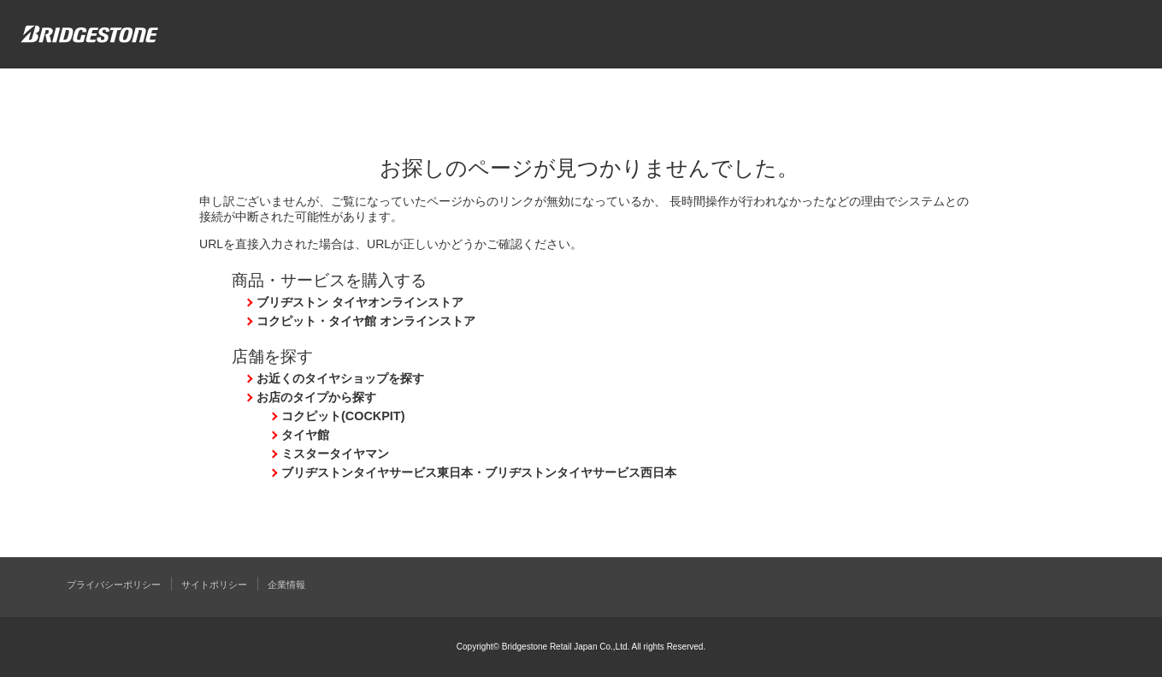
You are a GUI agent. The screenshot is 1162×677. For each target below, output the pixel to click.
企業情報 (286, 584)
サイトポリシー (214, 584)
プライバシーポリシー (114, 584)
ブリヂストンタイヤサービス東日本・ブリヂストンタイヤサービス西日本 (478, 472)
